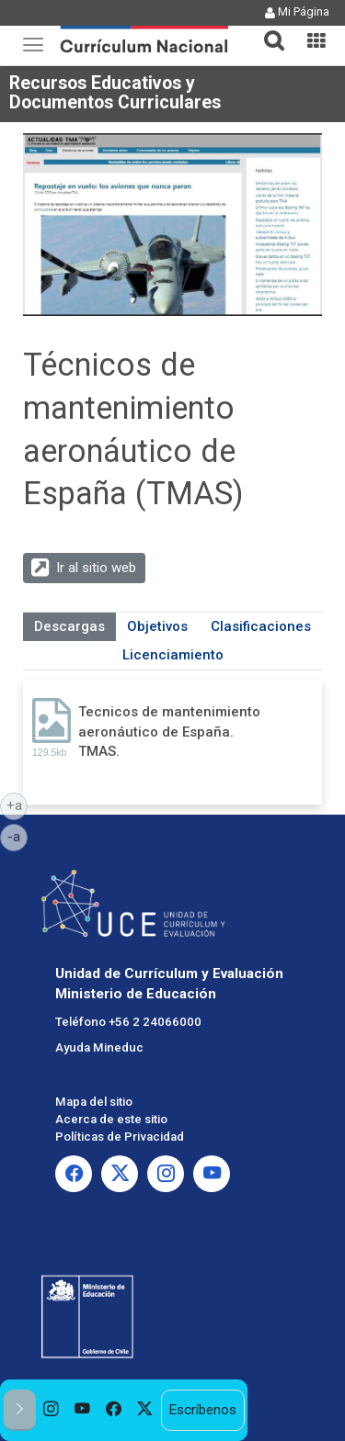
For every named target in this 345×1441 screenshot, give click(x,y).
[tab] (266, 29)
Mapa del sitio (93, 1102)
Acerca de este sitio (111, 1119)
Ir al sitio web (96, 567)
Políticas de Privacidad (119, 1136)
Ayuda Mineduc (99, 1047)
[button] (266, 29)
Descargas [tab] (69, 626)
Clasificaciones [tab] (261, 626)
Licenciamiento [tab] (173, 655)
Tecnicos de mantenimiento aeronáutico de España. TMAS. (169, 732)
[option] (51, 1410)
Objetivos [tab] (157, 626)
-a (17, 836)
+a (17, 804)
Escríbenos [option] (202, 1410)
